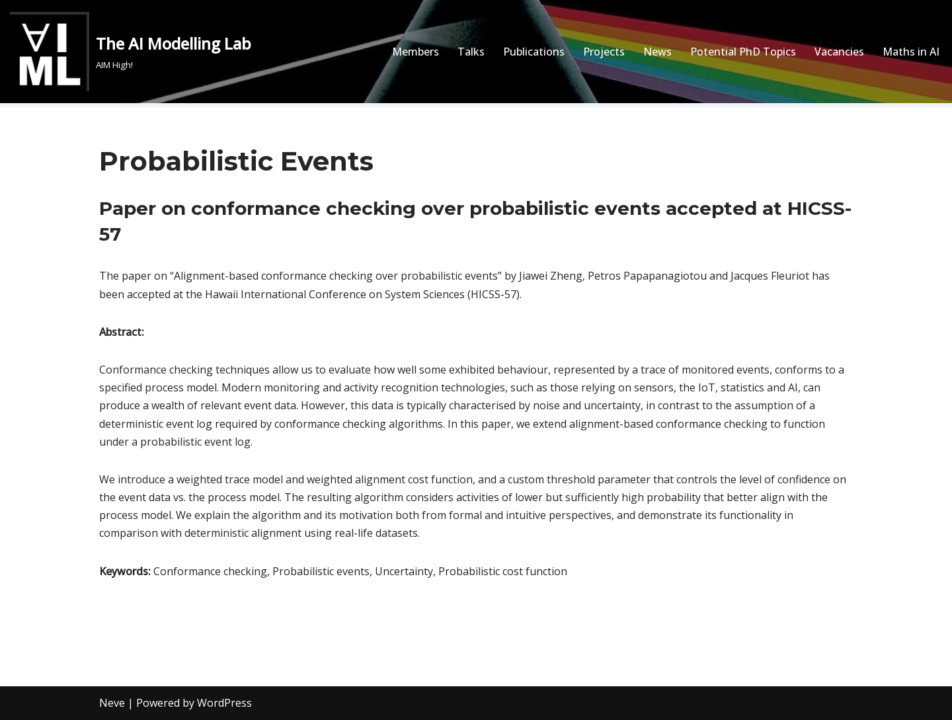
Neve (112, 703)
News (657, 51)
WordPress (224, 703)
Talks (471, 51)
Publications (534, 51)
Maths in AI (911, 51)
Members (415, 51)
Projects (604, 51)
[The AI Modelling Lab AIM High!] (130, 51)
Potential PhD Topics (743, 51)
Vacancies (839, 51)
